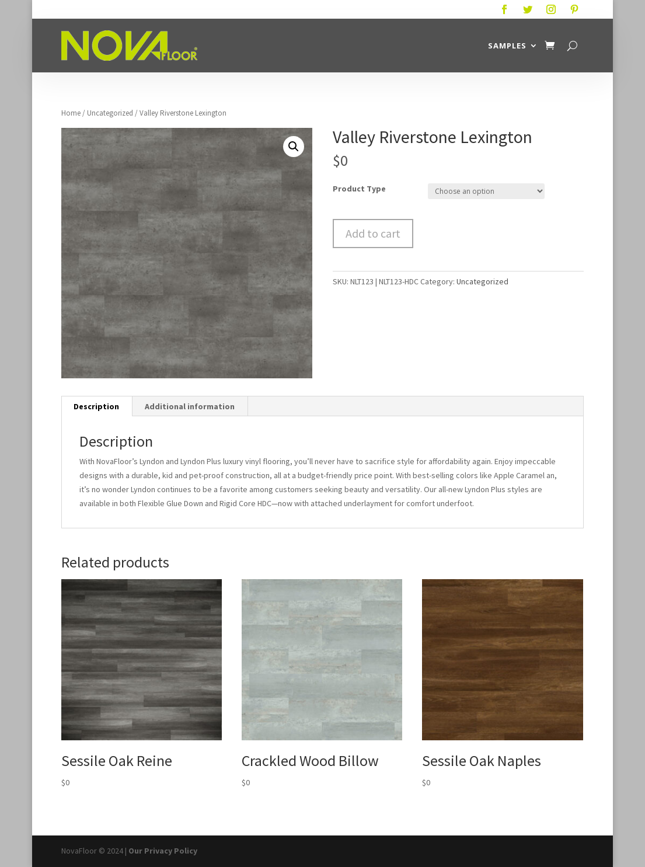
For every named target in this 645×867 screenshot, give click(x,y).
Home (71, 113)
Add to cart (373, 233)
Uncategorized (110, 113)
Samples (507, 45)
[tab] (97, 406)
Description (96, 406)
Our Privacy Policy (162, 850)
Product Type (359, 188)
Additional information (190, 406)
